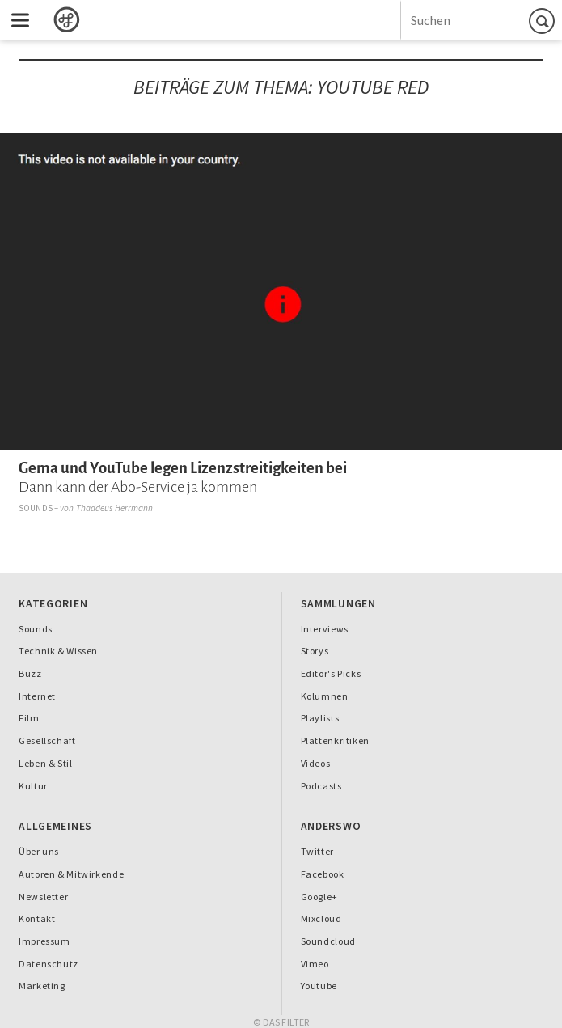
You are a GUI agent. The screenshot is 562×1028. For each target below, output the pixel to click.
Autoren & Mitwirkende (71, 874)
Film (29, 718)
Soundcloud (328, 941)
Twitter (317, 851)
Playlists (320, 718)
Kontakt (37, 918)
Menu (14, 9)
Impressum (44, 941)
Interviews (325, 629)
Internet (37, 696)
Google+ (319, 897)
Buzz (30, 673)
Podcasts (321, 786)
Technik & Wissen (58, 651)
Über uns (39, 851)
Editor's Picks (331, 673)
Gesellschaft (47, 740)
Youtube (319, 985)
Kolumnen (325, 696)
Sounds (36, 508)
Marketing (42, 985)
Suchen (544, 20)
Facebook (322, 874)
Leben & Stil (45, 763)
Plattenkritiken (335, 740)
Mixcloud (321, 918)
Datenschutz (48, 964)
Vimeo (315, 964)
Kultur (33, 786)
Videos (316, 763)
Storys (315, 651)
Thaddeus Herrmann (115, 508)
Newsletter (43, 897)
